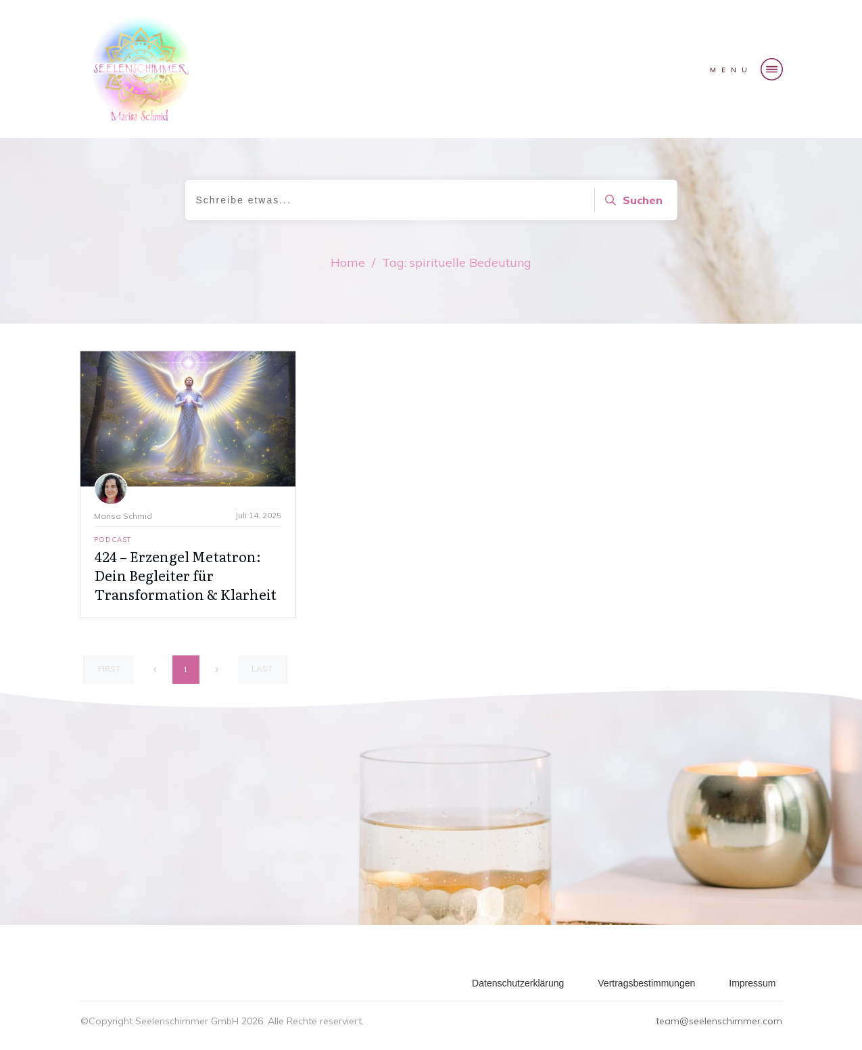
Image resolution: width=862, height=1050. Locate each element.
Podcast (113, 539)
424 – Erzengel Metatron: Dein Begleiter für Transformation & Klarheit (186, 575)
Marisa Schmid (123, 516)
